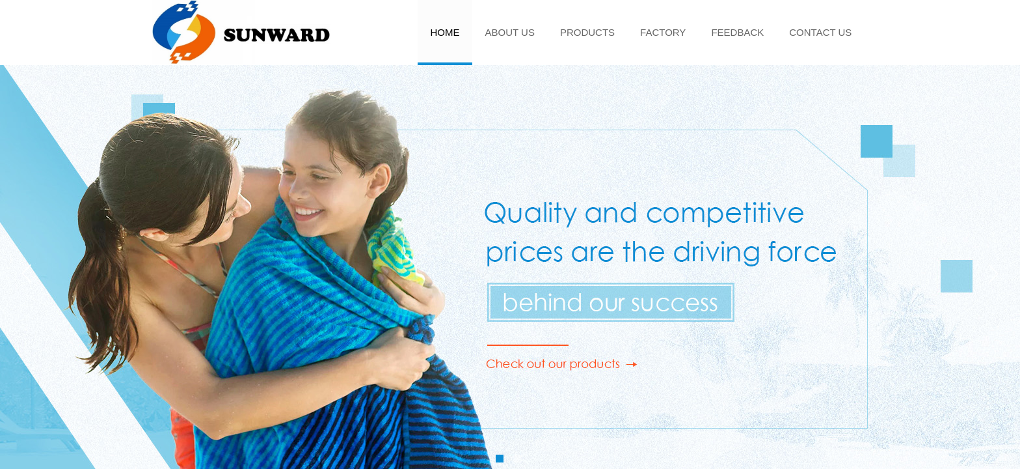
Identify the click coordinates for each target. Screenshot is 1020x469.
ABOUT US (510, 32)
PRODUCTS (587, 32)
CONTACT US (820, 32)
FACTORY (663, 32)
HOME (445, 32)
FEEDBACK (737, 32)
